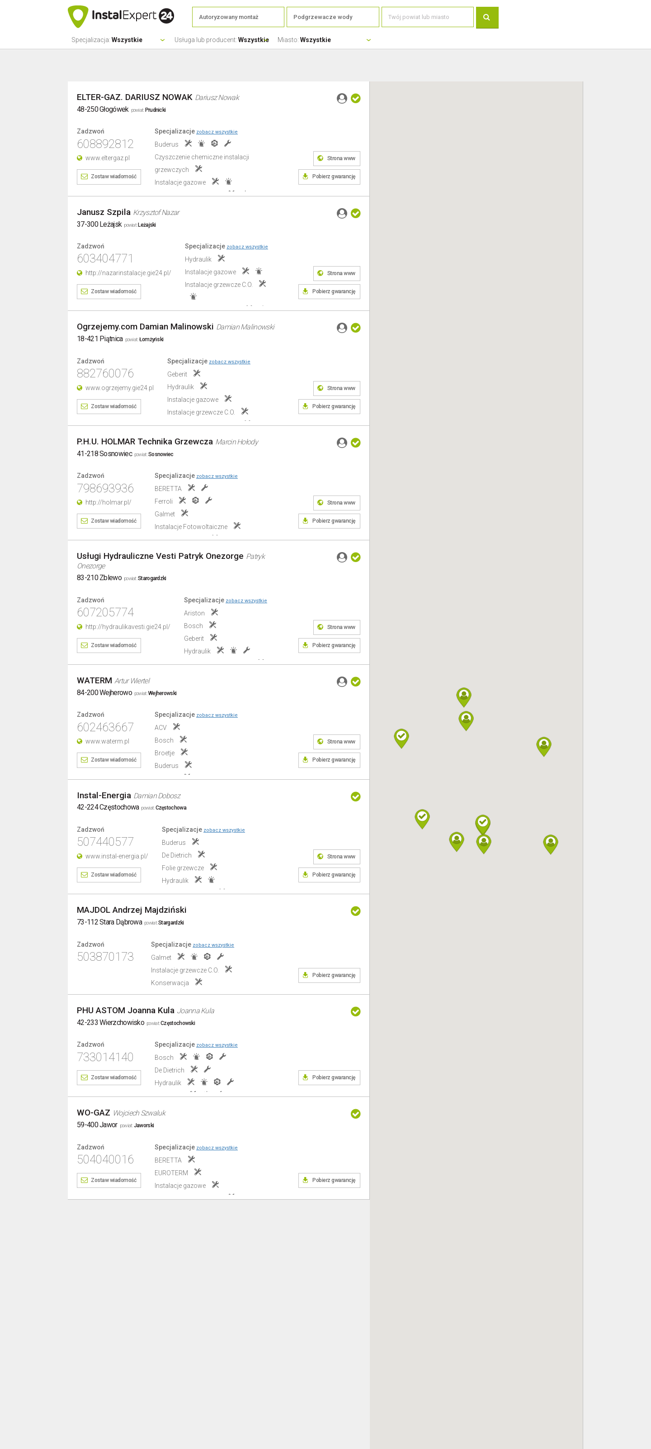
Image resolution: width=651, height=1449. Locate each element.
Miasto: (304, 39)
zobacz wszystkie (217, 132)
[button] (456, 842)
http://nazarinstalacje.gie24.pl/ (128, 272)
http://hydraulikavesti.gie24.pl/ (127, 626)
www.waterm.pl (107, 741)
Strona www (341, 158)
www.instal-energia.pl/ (116, 856)
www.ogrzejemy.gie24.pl (119, 387)
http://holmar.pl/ (108, 502)
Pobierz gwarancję (333, 176)
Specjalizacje (196, 131)
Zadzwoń (90, 131)
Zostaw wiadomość (113, 176)
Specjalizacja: (106, 39)
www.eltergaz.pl (107, 158)
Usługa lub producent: (222, 39)
